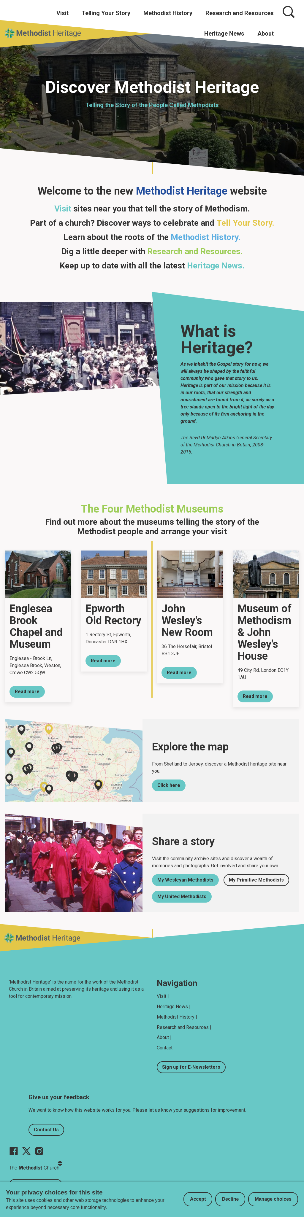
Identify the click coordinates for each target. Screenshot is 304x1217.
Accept (198, 1199)
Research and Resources (239, 13)
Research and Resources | (184, 1027)
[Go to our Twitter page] (26, 1151)
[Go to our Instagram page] (39, 1151)
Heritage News (224, 33)
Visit (62, 13)
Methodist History (167, 13)
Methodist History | (177, 1017)
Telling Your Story (106, 13)
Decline (230, 1199)
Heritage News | (174, 1006)
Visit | (163, 996)
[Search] (288, 12)
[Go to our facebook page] (13, 1151)
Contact (164, 1048)
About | (164, 1037)
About (265, 33)
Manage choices (273, 1199)
